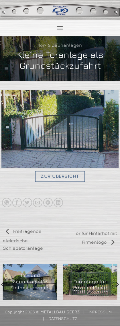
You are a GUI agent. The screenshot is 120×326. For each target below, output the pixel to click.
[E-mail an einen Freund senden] (37, 202)
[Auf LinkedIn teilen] (58, 202)
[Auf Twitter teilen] (27, 202)
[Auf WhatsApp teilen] (6, 202)
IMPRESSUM (100, 311)
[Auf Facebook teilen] (17, 202)
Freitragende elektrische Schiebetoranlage (23, 240)
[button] (59, 28)
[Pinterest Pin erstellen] (48, 202)
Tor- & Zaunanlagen (60, 45)
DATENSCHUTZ (62, 318)
